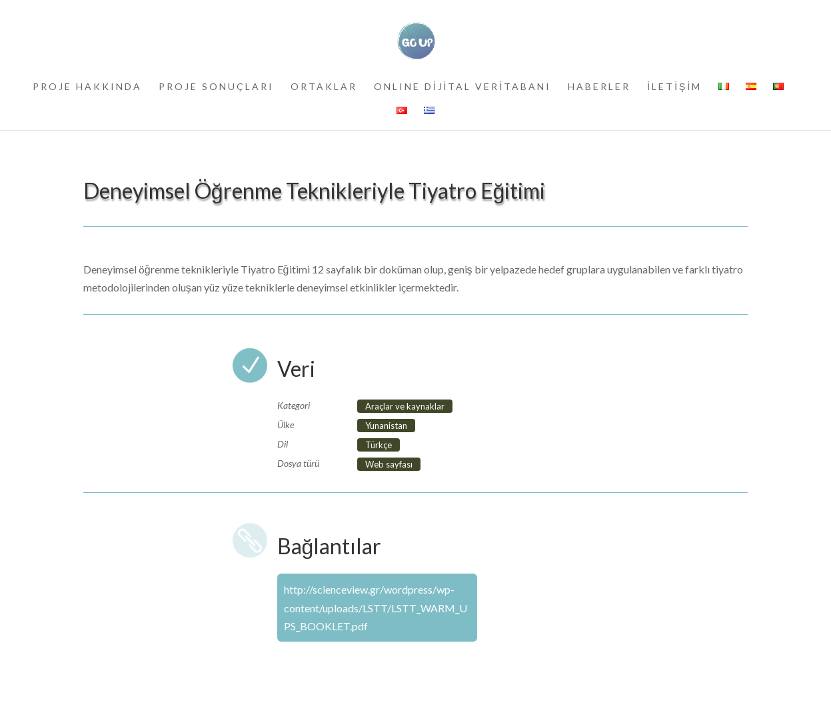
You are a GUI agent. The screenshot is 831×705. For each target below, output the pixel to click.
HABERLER (599, 87)
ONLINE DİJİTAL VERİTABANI (463, 87)
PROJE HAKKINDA (87, 87)
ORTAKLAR (324, 87)
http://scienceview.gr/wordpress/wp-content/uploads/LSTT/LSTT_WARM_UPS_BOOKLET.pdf (375, 607)
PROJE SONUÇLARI (216, 87)
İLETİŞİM (674, 87)
